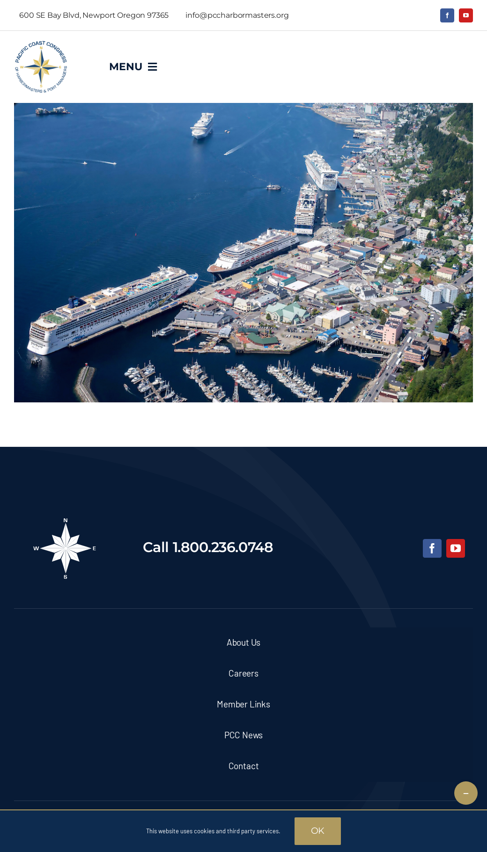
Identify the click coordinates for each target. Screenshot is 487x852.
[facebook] (447, 15)
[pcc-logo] (41, 44)
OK (318, 830)
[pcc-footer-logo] (64, 521)
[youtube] (466, 15)
